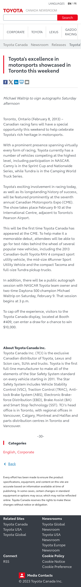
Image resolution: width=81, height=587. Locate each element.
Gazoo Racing (71, 31)
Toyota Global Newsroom (53, 526)
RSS (6, 561)
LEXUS (53, 32)
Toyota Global (14, 534)
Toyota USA (12, 529)
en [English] (69, 3)
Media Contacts (40, 574)
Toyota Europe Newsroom (53, 547)
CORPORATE (16, 32)
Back (12, 463)
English (9, 451)
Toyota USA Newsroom (51, 537)
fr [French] (75, 3)
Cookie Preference (57, 566)
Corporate (25, 451)
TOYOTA (37, 32)
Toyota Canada (15, 523)
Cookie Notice (53, 561)
